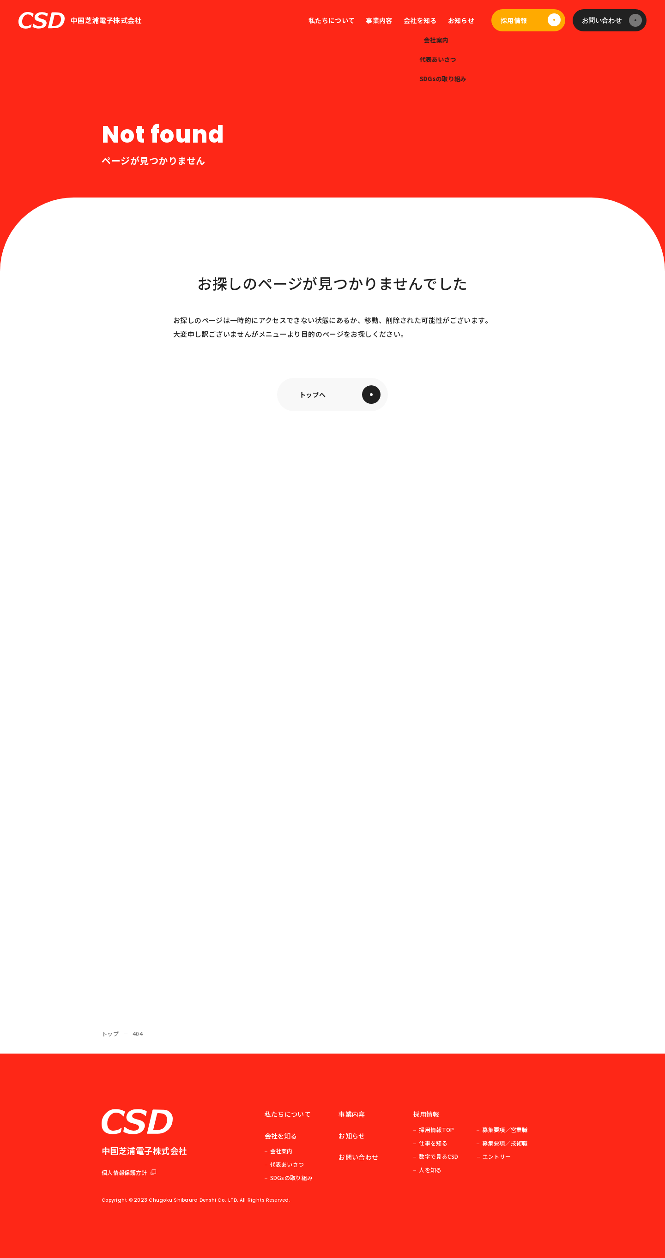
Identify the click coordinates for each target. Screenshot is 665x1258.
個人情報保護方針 (129, 1172)
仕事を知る (433, 1143)
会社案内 (281, 1151)
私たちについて (331, 20)
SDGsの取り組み (291, 1177)
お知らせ (461, 20)
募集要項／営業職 (504, 1129)
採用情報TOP (436, 1129)
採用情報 (514, 20)
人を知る (430, 1170)
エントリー (497, 1156)
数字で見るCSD (438, 1156)
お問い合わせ (602, 20)
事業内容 (379, 20)
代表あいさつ (287, 1164)
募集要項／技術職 (504, 1143)
